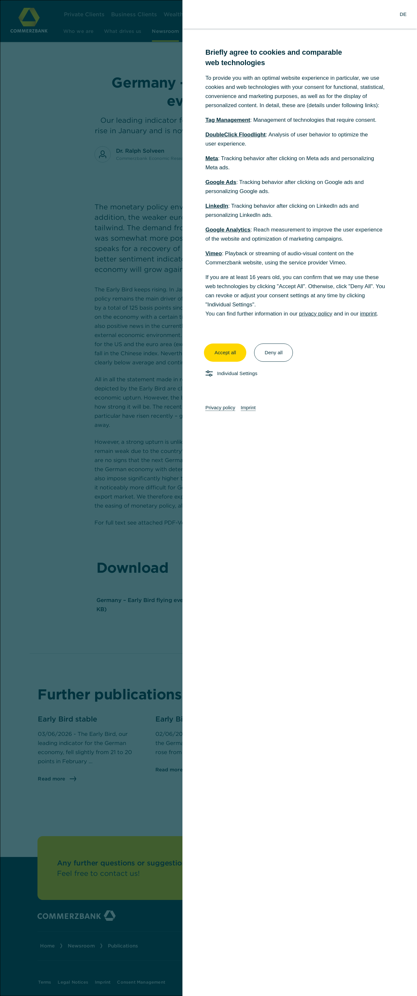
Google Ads (220, 182)
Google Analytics (227, 230)
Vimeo (213, 253)
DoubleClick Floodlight (235, 135)
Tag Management (227, 120)
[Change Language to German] (403, 14)
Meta (211, 158)
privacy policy (315, 314)
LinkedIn (216, 206)
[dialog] (208, 498)
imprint (368, 314)
